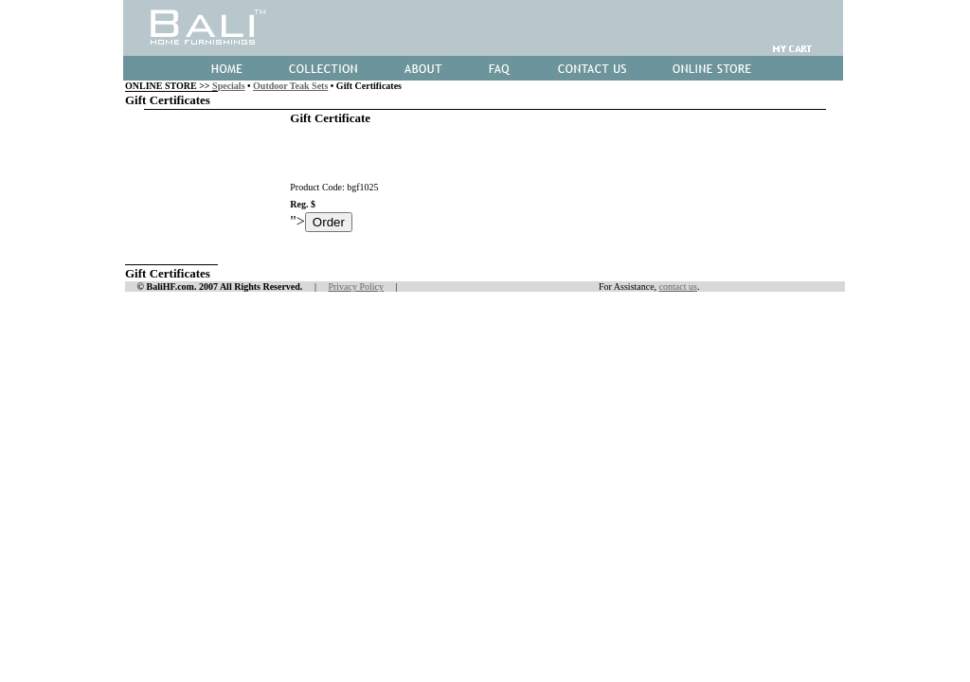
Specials (228, 86)
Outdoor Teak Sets (290, 86)
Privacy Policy (356, 286)
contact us (678, 286)
